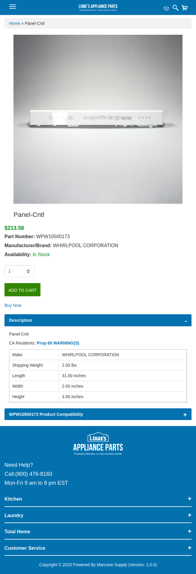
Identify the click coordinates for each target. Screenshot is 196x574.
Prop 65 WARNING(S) (58, 343)
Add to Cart (22, 290)
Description (20, 320)
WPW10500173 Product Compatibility (46, 414)
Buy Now (12, 305)
